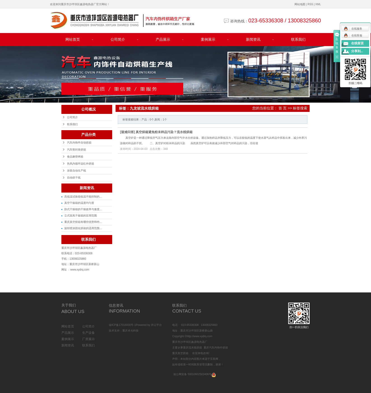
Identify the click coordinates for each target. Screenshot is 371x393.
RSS (310, 4)
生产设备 (88, 332)
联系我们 (298, 39)
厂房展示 (88, 339)
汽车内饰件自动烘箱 (79, 142)
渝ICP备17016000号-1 (122, 325)
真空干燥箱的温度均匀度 (79, 203)
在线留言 (357, 43)
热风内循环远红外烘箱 (80, 163)
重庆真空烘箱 (180, 353)
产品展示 (169, 39)
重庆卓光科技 (130, 330)
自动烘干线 (74, 177)
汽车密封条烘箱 (76, 149)
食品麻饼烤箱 (75, 156)
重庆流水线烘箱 (192, 347)
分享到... (357, 51)
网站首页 (79, 39)
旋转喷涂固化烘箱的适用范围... (83, 228)
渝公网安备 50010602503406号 (192, 374)
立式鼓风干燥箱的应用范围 (80, 215)
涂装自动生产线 (76, 170)
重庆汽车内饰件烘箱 (216, 347)
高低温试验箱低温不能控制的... (83, 196)
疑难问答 (127, 132)
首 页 (282, 108)
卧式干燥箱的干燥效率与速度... (83, 209)
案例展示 (214, 39)
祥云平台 (156, 325)
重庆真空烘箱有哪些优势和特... (83, 222)
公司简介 (124, 39)
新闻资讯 (260, 39)
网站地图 (299, 4)
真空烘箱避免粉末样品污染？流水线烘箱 (164, 132)
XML (318, 4)
